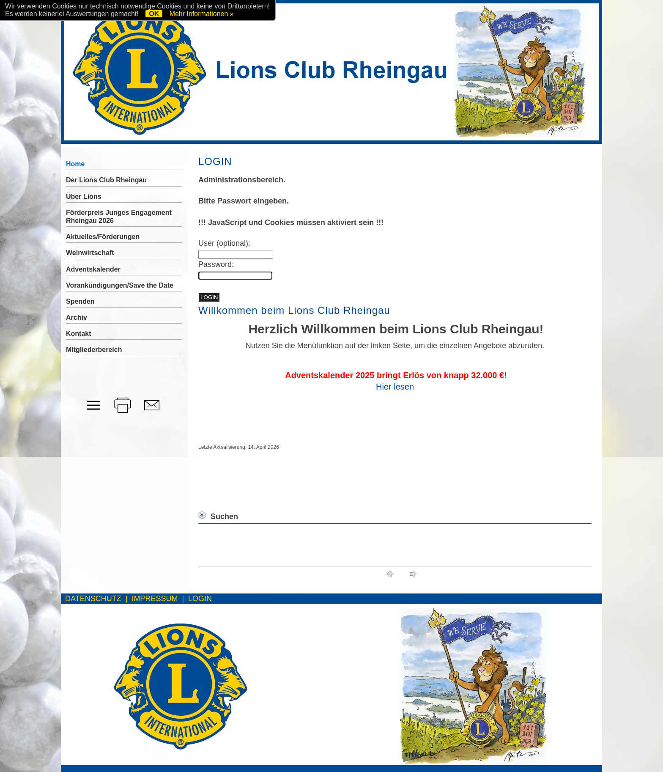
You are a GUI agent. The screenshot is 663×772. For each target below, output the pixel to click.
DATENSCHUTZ (93, 598)
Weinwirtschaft (90, 252)
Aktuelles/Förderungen (103, 236)
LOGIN (200, 598)
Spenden (80, 301)
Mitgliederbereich (94, 349)
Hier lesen (395, 386)
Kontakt (78, 333)
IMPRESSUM (155, 598)
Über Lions (83, 196)
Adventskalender (93, 269)
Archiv (76, 317)
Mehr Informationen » (202, 13)
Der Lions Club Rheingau (106, 180)
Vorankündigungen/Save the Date (119, 285)
